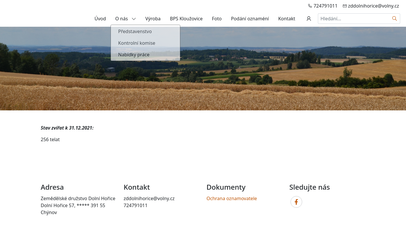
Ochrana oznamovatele (231, 198)
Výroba (153, 18)
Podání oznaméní (250, 18)
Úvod (100, 18)
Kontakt (286, 18)
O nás (125, 18)
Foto (217, 18)
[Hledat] (394, 18)
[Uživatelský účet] (308, 19)
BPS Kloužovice (186, 18)
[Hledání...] (353, 18)
